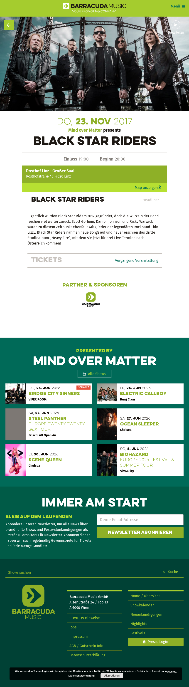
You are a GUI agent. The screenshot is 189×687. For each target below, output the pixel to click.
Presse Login (158, 642)
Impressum (78, 636)
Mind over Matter (85, 130)
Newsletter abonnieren (140, 532)
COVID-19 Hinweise (84, 618)
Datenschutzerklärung (87, 655)
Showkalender (142, 605)
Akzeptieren (112, 675)
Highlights (138, 624)
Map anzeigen (146, 187)
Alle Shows (97, 374)
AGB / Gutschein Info (86, 646)
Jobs (72, 627)
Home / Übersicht (145, 596)
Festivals (137, 633)
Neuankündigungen (146, 614)
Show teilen (176, 33)
